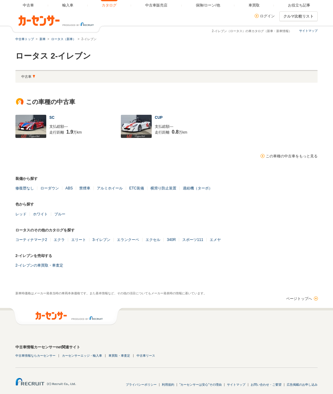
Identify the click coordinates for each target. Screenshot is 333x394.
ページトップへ (299, 299)
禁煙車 (84, 188)
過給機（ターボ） (197, 188)
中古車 (26, 76)
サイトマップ (308, 30)
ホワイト (40, 214)
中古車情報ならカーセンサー (35, 355)
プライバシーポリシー (141, 384)
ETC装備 (136, 188)
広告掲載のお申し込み (302, 384)
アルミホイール (110, 188)
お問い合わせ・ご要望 (266, 384)
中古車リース (146, 355)
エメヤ (215, 240)
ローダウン (49, 188)
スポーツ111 (192, 240)
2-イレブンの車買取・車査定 (39, 265)
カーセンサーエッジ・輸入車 (82, 355)
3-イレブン (101, 240)
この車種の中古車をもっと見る (292, 156)
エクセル (153, 240)
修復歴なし (24, 188)
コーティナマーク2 (31, 240)
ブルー (59, 214)
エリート (78, 240)
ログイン (267, 16)
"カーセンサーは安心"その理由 (200, 384)
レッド (21, 214)
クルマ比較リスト (298, 16)
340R (171, 240)
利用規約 (168, 384)
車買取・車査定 (119, 355)
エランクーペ (128, 240)
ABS (69, 188)
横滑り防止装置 (163, 188)
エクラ (59, 240)
